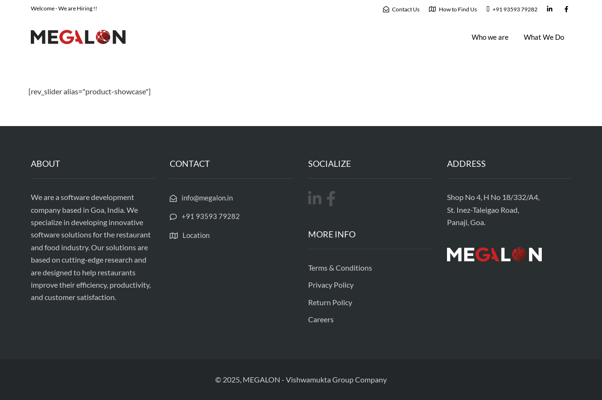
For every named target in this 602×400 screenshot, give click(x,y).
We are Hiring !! (77, 8)
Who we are (490, 37)
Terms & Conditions (340, 267)
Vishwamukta (308, 379)
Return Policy (330, 302)
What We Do (544, 37)
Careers (321, 319)
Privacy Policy (331, 284)
